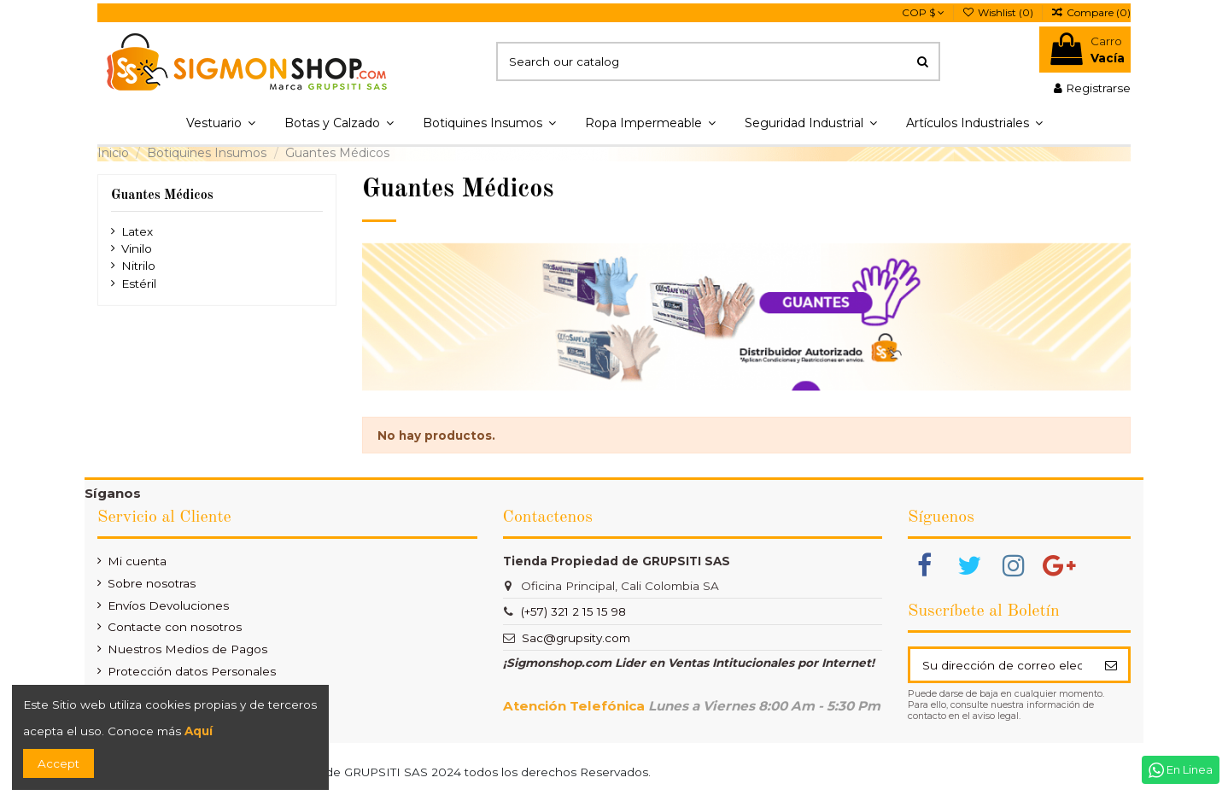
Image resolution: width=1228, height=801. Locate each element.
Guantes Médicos (162, 195)
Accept (58, 763)
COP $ (923, 12)
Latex (137, 231)
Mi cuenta (137, 561)
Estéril (138, 283)
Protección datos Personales (192, 671)
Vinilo (136, 248)
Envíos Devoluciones (168, 605)
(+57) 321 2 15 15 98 (573, 611)
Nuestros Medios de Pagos (187, 649)
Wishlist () (999, 12)
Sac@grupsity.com (576, 638)
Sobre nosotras (152, 583)
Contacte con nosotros (175, 627)
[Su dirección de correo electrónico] (1001, 664)
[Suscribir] (1110, 664)
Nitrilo (138, 265)
